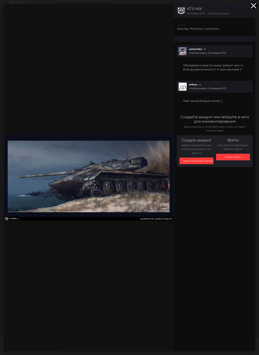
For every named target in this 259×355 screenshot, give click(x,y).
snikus (193, 84)
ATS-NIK (194, 9)
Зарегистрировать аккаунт (198, 160)
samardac (195, 49)
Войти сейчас (233, 157)
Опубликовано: (207, 52)
